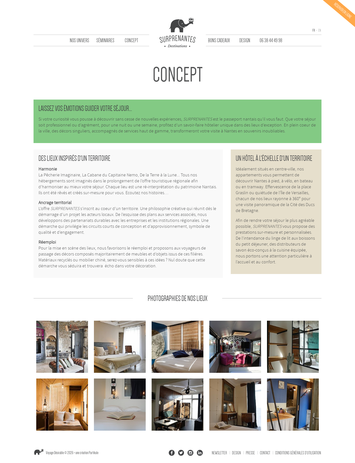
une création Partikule (86, 453)
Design (244, 40)
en (319, 30)
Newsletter (219, 452)
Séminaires (105, 40)
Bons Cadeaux (219, 40)
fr (313, 30)
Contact (265, 452)
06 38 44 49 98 (271, 40)
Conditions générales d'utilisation (298, 452)
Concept (131, 40)
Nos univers (79, 40)
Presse (250, 452)
